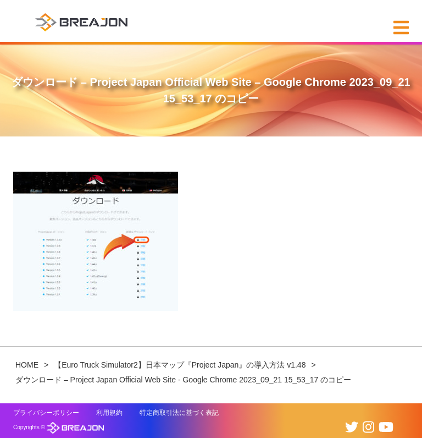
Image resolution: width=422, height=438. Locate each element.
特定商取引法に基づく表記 (179, 413)
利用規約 (109, 413)
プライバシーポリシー (46, 413)
